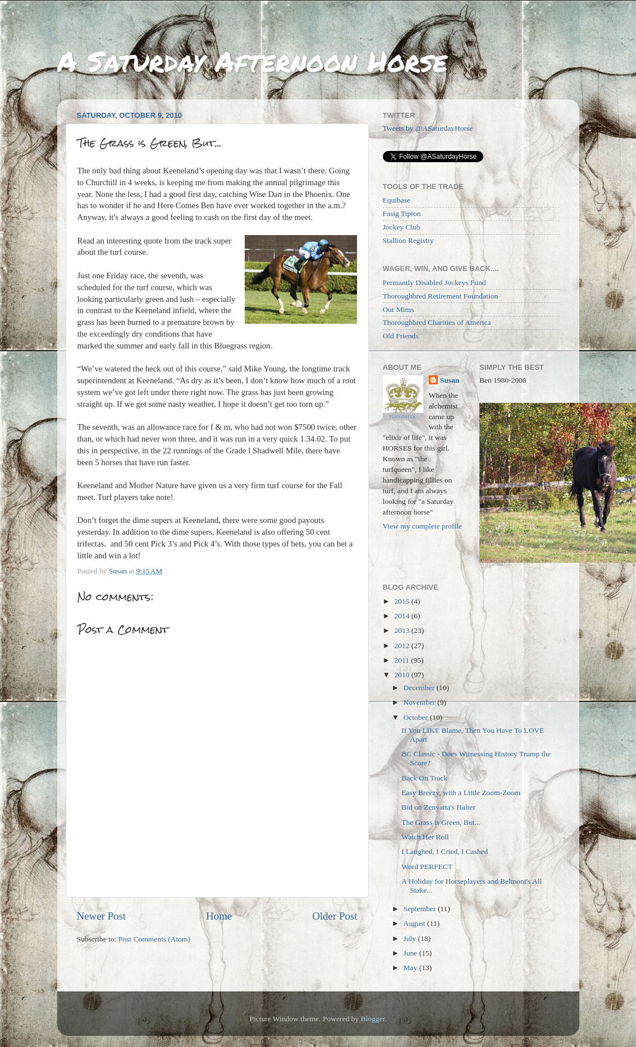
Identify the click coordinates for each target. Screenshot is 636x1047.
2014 (402, 616)
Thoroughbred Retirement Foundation (440, 296)
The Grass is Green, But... (440, 822)
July (411, 938)
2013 (402, 630)
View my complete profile (422, 526)
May (411, 967)
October (417, 717)
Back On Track (424, 778)
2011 (402, 660)
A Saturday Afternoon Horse (252, 61)
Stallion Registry (408, 240)
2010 (402, 675)
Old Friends (401, 336)
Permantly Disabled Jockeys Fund (434, 282)
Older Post (334, 916)
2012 (402, 645)
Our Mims (398, 309)
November (420, 702)
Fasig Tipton (402, 213)
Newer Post (101, 916)
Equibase (397, 200)
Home (219, 916)
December (420, 687)
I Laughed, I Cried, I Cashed (444, 851)
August (415, 923)
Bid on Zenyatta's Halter (438, 807)
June (411, 953)
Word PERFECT (426, 866)
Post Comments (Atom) (154, 939)
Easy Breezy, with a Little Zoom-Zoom (460, 792)
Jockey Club (401, 227)
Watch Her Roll (425, 837)
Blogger (372, 1018)
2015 (402, 601)
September (421, 908)
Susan (450, 380)
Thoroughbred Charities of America (437, 322)
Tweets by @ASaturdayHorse (428, 128)
